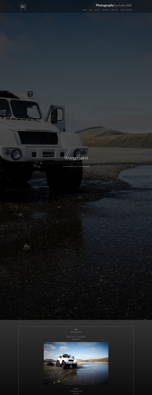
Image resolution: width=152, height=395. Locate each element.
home (85, 10)
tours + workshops (126, 10)
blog (90, 10)
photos (97, 10)
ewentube (105, 10)
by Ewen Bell (114, 5)
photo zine (114, 10)
